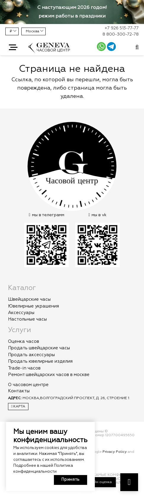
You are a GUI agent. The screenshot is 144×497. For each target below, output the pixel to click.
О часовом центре (28, 385)
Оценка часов (23, 341)
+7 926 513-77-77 (122, 28)
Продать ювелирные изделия (40, 361)
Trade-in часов (24, 368)
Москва (32, 31)
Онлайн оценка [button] (98, 482)
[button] (13, 47)
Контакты (19, 391)
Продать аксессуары (31, 355)
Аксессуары (21, 312)
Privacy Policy (115, 452)
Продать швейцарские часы (39, 348)
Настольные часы (27, 319)
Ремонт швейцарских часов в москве (48, 374)
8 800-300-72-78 (121, 34)
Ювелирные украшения (33, 306)
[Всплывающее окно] (137, 47)
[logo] (49, 50)
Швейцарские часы (29, 299)
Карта (18, 406)
